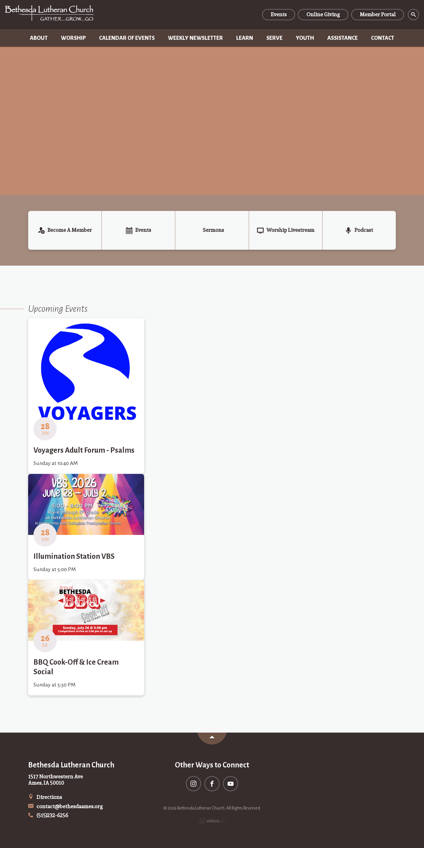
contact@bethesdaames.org (65, 806)
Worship (73, 38)
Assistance (342, 38)
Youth (305, 38)
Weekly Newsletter (195, 38)
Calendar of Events (127, 38)
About (39, 38)
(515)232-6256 (48, 815)
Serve (274, 38)
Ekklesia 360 (212, 821)
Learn (244, 38)
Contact (382, 38)
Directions (45, 797)
